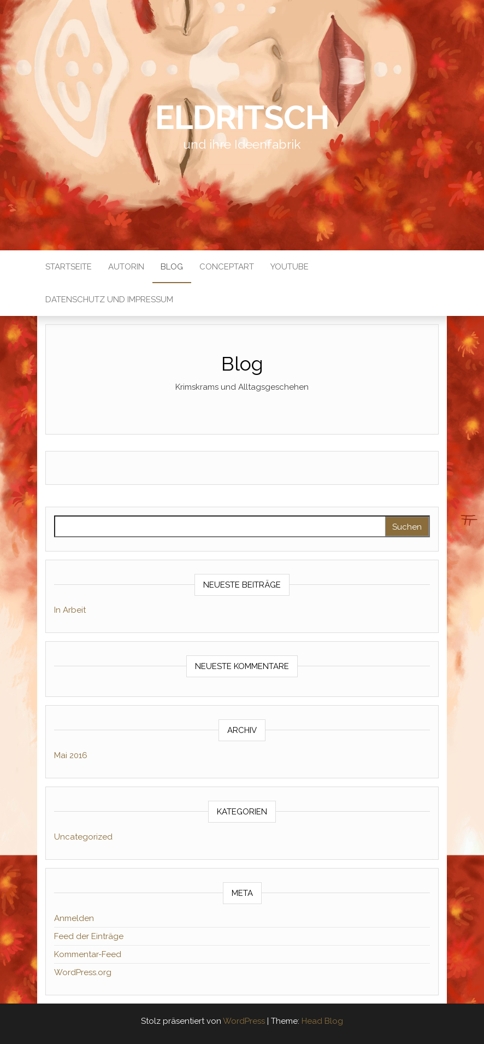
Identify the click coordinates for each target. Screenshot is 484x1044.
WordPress (244, 1021)
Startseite (68, 267)
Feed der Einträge (88, 936)
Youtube (289, 267)
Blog (172, 267)
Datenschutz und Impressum (109, 299)
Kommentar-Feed (87, 954)
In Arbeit (70, 610)
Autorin (126, 267)
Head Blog (322, 1021)
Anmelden (74, 918)
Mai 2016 (70, 755)
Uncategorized (83, 837)
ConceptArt (226, 267)
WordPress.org (82, 972)
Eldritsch (241, 117)
